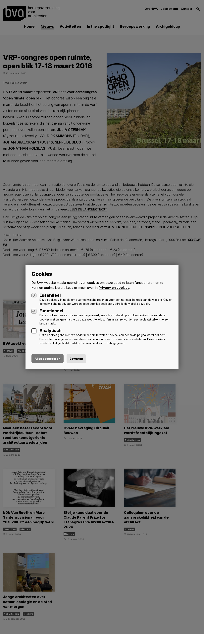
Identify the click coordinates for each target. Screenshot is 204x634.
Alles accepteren (47, 359)
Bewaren (76, 359)
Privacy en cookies (114, 288)
